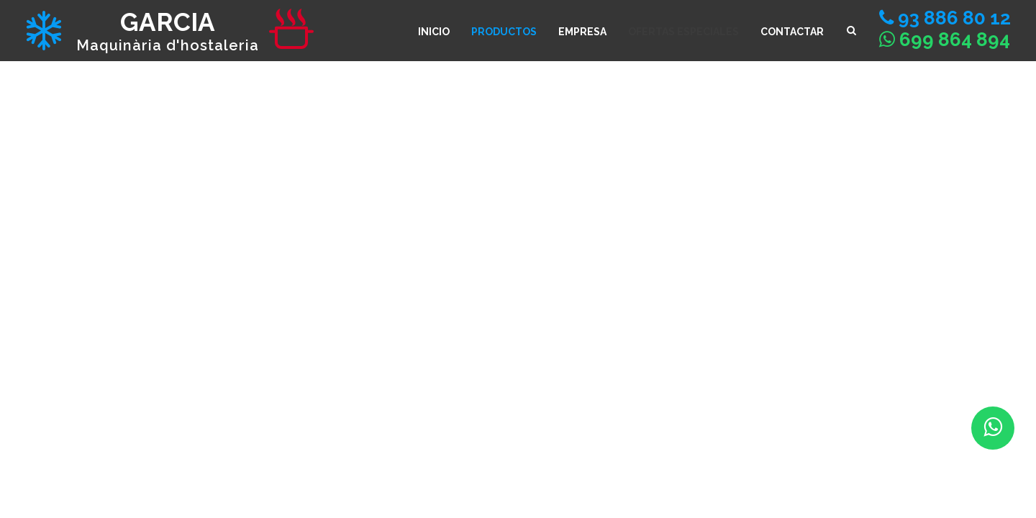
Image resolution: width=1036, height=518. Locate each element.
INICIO (434, 31)
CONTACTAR (792, 31)
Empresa (582, 31)
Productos (504, 31)
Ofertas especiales (683, 31)
